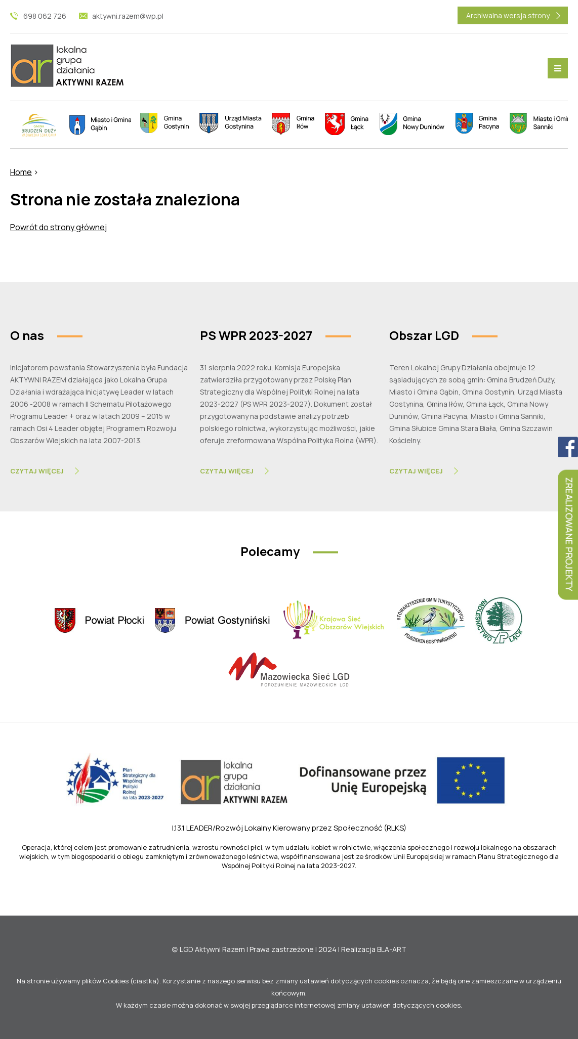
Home (21, 172)
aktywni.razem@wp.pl (127, 16)
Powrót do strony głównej (58, 227)
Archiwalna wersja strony (508, 15)
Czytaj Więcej (37, 470)
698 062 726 (44, 16)
